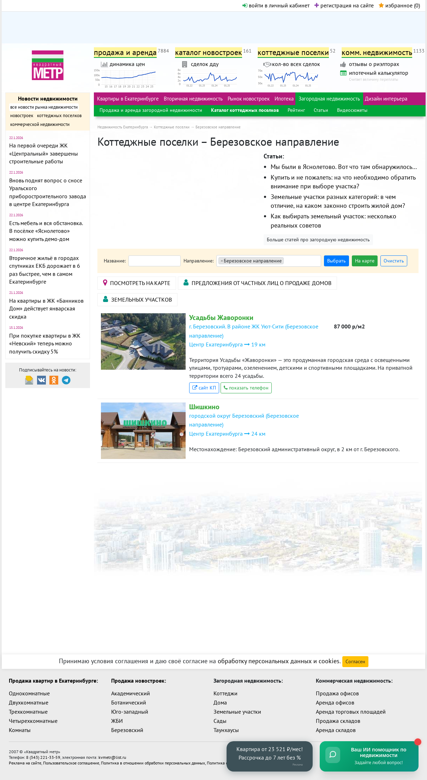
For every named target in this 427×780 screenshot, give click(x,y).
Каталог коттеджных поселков (245, 110)
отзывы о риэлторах (374, 63)
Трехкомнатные (28, 711)
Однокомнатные (29, 693)
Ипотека (284, 98)
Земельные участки (237, 711)
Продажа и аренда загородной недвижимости (151, 110)
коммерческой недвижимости (40, 124)
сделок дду (204, 63)
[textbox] (287, 261)
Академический (130, 693)
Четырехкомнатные (33, 720)
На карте (364, 261)
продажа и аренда (125, 52)
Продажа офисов (337, 693)
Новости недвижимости (48, 98)
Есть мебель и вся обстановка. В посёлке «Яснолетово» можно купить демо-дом (46, 230)
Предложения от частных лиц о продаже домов (257, 282)
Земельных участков (137, 299)
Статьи (321, 110)
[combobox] (268, 261)
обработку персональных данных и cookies (278, 661)
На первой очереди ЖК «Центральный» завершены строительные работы (43, 153)
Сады (220, 720)
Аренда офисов (335, 702)
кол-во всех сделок (296, 63)
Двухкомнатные (28, 702)
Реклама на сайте (25, 763)
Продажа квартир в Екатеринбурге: (53, 680)
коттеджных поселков (59, 116)
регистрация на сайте (344, 5)
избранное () (399, 5)
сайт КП (204, 388)
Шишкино (204, 406)
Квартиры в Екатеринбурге (128, 98)
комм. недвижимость (377, 52)
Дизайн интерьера (386, 98)
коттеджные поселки (293, 52)
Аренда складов (336, 729)
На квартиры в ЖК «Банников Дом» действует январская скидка (46, 308)
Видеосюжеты (352, 110)
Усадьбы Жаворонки (221, 317)
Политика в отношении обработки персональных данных (153, 763)
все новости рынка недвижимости (44, 107)
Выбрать (336, 261)
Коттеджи (225, 693)
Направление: (199, 261)
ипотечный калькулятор (378, 72)
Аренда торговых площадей (351, 711)
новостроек (21, 116)
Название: (115, 261)
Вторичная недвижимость (193, 98)
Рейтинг (296, 110)
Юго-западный (129, 711)
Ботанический (128, 702)
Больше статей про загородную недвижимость (318, 239)
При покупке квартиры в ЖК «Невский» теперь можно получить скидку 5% (44, 343)
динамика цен (127, 63)
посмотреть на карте (136, 282)
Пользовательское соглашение (71, 763)
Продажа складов (338, 720)
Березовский (127, 729)
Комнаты (20, 729)
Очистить (394, 261)
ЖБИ (117, 720)
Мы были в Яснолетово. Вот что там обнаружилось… (344, 167)
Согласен (355, 661)
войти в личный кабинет (275, 5)
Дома (220, 702)
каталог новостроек (208, 52)
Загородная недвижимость (329, 98)
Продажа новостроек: (138, 680)
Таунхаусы (226, 729)
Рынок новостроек (249, 98)
